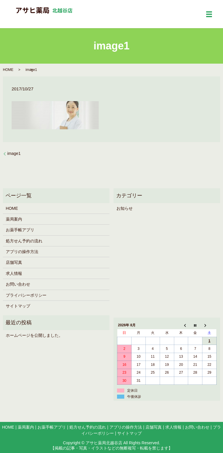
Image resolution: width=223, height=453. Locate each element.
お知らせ (124, 208)
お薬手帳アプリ (20, 230)
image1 (14, 153)
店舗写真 (14, 262)
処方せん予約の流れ (24, 241)
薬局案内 (14, 219)
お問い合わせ (18, 284)
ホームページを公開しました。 (34, 335)
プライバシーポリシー (26, 295)
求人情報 (14, 273)
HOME (8, 70)
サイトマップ (18, 306)
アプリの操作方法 (22, 251)
